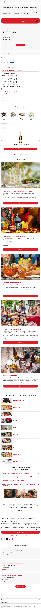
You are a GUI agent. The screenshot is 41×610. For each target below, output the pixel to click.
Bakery (18, 447)
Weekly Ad (4, 557)
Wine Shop (5, 100)
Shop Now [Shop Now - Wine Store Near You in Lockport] (24, 342)
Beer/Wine (18, 434)
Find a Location (21, 586)
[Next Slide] (39, 140)
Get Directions (6, 42)
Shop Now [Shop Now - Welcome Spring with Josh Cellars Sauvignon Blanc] (24, 203)
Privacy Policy (32, 606)
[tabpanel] (20, 140)
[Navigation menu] (1, 3)
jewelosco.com (25, 532)
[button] (37, 4)
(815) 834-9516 (4, 62)
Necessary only (31, 609)
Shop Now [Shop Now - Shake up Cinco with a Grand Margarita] (24, 249)
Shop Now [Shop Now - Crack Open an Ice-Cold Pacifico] (24, 296)
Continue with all (38, 609)
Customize (25, 606)
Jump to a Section (20, 54)
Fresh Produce (18, 420)
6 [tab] (20, 154)
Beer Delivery (6, 96)
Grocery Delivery (6, 93)
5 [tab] (19, 154)
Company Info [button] (20, 602)
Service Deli (18, 454)
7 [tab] (21, 154)
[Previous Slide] (2, 140)
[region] (20, 607)
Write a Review (13, 64)
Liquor (18, 427)
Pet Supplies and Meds (18, 400)
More (36, 21)
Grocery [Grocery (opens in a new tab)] (3, 1)
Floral (18, 441)
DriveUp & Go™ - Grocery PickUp (10, 91)
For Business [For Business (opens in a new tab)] (16, 1)
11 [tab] (26, 154)
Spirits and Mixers (7, 98)
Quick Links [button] (20, 599)
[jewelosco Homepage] (4, 3)
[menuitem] (6, 21)
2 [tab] (15, 154)
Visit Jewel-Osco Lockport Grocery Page (21, 536)
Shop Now (25, 148)
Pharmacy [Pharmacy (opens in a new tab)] (11, 1)
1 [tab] (14, 154)
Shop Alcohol (20, 45)
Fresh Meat (18, 414)
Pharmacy (18, 461)
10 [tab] (25, 154)
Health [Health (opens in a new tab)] (7, 1)
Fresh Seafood (18, 407)
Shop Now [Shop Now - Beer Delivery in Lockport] (24, 386)
